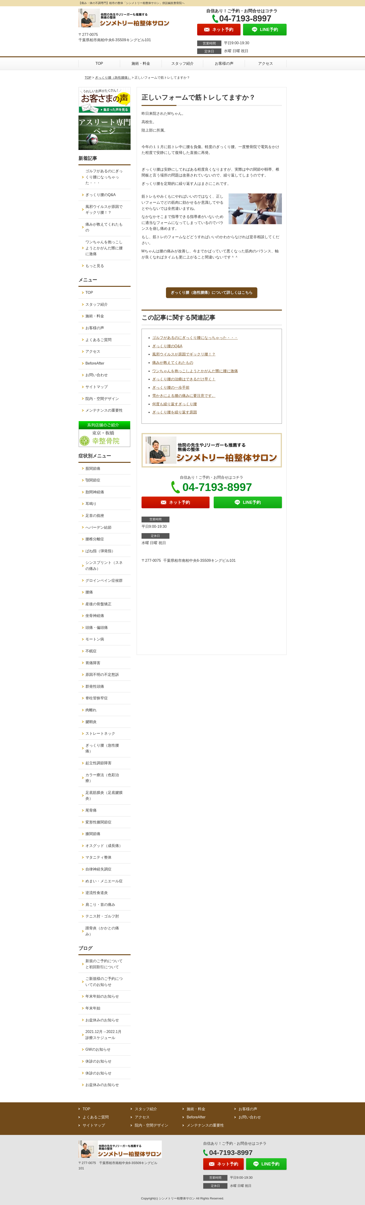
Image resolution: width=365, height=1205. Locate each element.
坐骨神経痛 (94, 616)
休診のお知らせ (98, 1061)
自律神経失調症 (98, 869)
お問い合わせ (96, 375)
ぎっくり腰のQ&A (167, 346)
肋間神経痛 (94, 492)
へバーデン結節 (98, 527)
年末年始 (92, 1008)
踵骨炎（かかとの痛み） (102, 931)
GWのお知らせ (98, 1049)
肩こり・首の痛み (100, 905)
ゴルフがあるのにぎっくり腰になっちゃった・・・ (195, 338)
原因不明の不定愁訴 (102, 675)
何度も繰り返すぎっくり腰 (174, 404)
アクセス (265, 63)
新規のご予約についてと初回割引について (104, 964)
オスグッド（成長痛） (104, 846)
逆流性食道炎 (96, 893)
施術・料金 (141, 63)
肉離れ (91, 710)
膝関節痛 (92, 834)
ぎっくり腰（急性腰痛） (113, 77)
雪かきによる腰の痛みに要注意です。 (184, 396)
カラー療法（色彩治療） (102, 778)
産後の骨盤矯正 (98, 604)
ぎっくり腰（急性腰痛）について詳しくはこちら (212, 292)
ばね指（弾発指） (100, 551)
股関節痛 (92, 468)
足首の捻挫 (94, 516)
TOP (99, 63)
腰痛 (89, 592)
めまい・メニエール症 (104, 881)
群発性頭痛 (94, 686)
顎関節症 (92, 480)
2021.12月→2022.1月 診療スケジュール (105, 1035)
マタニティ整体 (98, 857)
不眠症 (91, 651)
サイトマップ (96, 387)
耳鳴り (91, 504)
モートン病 (94, 639)
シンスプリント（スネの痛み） (104, 566)
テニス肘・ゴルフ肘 (102, 916)
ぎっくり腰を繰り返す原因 (174, 412)
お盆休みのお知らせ (102, 1020)
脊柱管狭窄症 (96, 698)
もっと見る (94, 266)
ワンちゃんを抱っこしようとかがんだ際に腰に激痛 (195, 371)
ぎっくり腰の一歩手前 (170, 387)
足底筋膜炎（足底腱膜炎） (104, 796)
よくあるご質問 (98, 340)
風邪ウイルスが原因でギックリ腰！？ (184, 354)
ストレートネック (100, 733)
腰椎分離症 (94, 539)
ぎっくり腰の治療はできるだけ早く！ (184, 379)
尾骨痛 (91, 810)
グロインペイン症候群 (104, 580)
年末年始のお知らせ (102, 996)
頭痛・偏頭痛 (96, 628)
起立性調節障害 (98, 763)
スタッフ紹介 (182, 63)
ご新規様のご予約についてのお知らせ (104, 982)
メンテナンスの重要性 (104, 410)
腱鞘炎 (91, 722)
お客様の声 (224, 63)
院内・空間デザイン (102, 399)
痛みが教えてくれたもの (172, 363)
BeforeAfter (94, 363)
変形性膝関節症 (98, 822)
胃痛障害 (92, 663)
